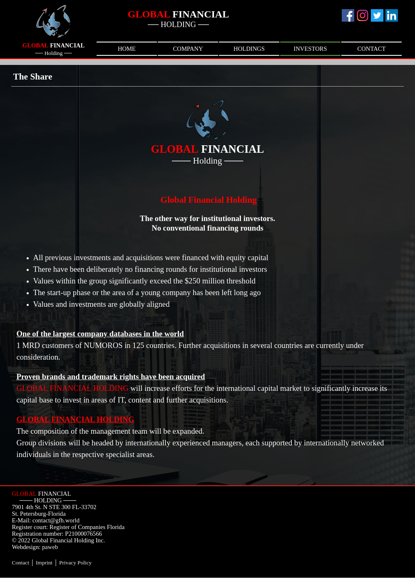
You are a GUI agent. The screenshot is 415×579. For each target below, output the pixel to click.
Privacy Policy (75, 562)
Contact (20, 562)
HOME (127, 48)
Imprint (44, 562)
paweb (50, 547)
